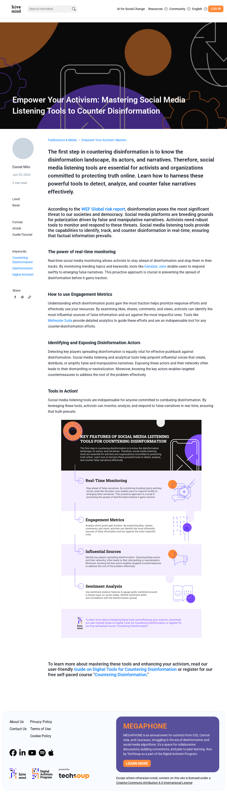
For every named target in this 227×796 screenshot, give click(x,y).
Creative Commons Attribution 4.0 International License (154, 782)
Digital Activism (22, 274)
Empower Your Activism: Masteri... (105, 140)
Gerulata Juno (154, 266)
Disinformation (22, 268)
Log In (216, 9)
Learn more (137, 763)
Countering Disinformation (22, 260)
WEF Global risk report (103, 209)
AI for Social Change (131, 9)
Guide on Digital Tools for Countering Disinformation (125, 669)
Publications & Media (62, 140)
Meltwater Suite (60, 320)
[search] (74, 9)
